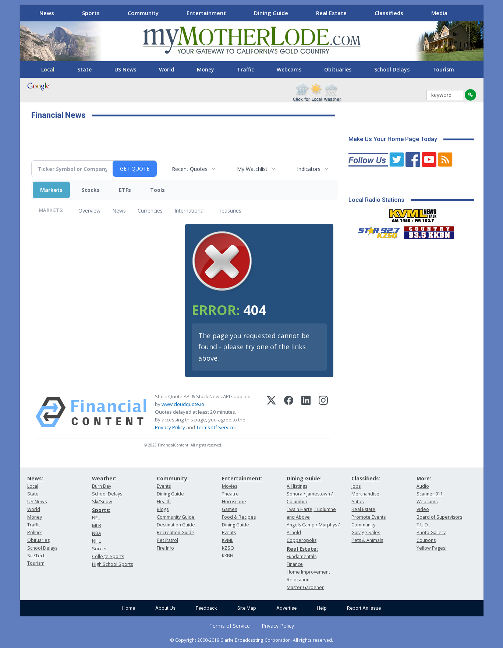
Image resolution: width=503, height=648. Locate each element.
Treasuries (228, 210)
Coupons (426, 540)
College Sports (108, 556)
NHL (96, 541)
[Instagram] (323, 412)
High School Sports (112, 564)
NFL (96, 518)
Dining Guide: (304, 478)
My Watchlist (252, 168)
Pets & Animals (367, 540)
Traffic (245, 69)
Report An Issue (364, 608)
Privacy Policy (170, 427)
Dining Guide (271, 13)
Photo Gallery (431, 532)
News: (35, 478)
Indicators (308, 168)
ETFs (125, 189)
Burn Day (101, 486)
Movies (229, 486)
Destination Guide (176, 525)
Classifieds (389, 13)
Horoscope (234, 501)
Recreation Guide (175, 532)
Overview (89, 210)
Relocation (298, 580)
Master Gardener (305, 587)
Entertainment (206, 13)
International (189, 210)
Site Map (246, 608)
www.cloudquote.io (183, 404)
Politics (34, 532)
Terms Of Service (215, 427)
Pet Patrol (167, 540)
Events (164, 486)
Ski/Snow (102, 501)
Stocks (91, 189)
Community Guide (176, 517)
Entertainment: (242, 478)
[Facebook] (288, 412)
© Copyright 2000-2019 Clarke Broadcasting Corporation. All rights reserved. (251, 640)
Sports (91, 13)
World (166, 69)
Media (439, 13)
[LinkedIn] (306, 412)
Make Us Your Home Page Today (392, 139)
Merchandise (365, 494)
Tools (157, 189)
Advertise (286, 608)
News (46, 13)
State (84, 69)
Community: (173, 478)
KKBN (227, 556)
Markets (51, 189)
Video (423, 509)
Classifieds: (365, 478)
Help (322, 608)
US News (125, 69)
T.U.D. (423, 525)
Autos (357, 501)
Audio (423, 486)
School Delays (392, 69)
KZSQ (228, 548)
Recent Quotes (190, 168)
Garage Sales (365, 532)
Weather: (104, 478)
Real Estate (331, 13)
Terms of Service (229, 625)
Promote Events (368, 517)
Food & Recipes (239, 517)
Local (47, 69)
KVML (227, 540)
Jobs (356, 486)
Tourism (443, 69)
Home (128, 608)
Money (205, 69)
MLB (96, 525)
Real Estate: (302, 548)
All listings (297, 486)
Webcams (289, 69)
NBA (96, 533)
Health (164, 501)
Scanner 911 (430, 494)
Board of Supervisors (439, 517)
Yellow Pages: (431, 548)
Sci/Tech (36, 556)
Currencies (150, 210)
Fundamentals (301, 556)
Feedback (206, 608)
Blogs (163, 509)
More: (424, 478)
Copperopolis (301, 540)
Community (143, 13)
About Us (165, 608)
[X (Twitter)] (271, 412)
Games (229, 509)
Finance (295, 564)
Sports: (101, 510)
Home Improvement (308, 572)
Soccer (99, 549)
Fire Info (165, 548)
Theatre (230, 494)
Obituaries (337, 69)
